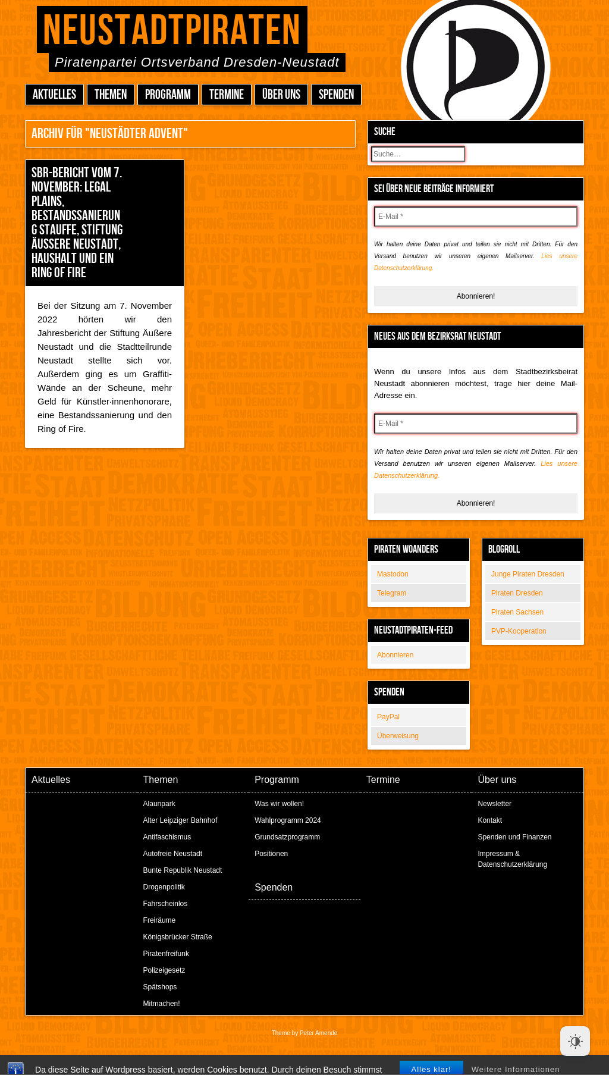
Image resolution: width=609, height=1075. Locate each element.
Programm (168, 95)
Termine (226, 95)
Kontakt (490, 820)
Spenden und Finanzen (514, 837)
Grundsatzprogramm (287, 837)
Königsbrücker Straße (177, 937)
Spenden (336, 95)
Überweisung (398, 736)
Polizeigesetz (164, 970)
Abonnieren (395, 655)
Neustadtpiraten (172, 31)
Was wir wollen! (279, 804)
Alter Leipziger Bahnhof (180, 820)
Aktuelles (54, 95)
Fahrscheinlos (165, 904)
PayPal (388, 717)
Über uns (281, 95)
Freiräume (159, 920)
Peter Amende (318, 1033)
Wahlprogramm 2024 (288, 820)
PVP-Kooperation (519, 631)
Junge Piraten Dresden (527, 574)
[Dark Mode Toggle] (575, 1041)
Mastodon (393, 574)
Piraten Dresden (517, 593)
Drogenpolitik (164, 887)
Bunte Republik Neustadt (182, 870)
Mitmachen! (161, 1003)
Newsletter (494, 804)
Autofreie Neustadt (172, 854)
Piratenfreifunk (166, 953)
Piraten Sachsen (517, 612)
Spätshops (160, 987)
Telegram (391, 593)
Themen (111, 95)
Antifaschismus (167, 837)
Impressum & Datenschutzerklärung (512, 859)
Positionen (271, 854)
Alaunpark (159, 804)
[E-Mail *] (475, 216)
